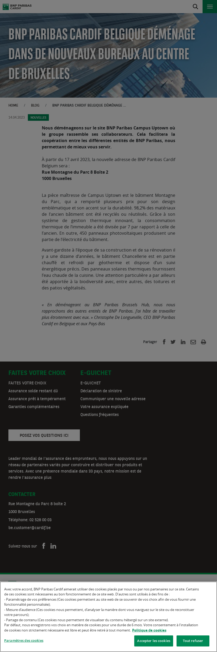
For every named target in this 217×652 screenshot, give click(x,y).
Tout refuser (193, 641)
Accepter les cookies (153, 641)
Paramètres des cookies (23, 641)
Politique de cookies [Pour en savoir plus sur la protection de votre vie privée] (149, 631)
